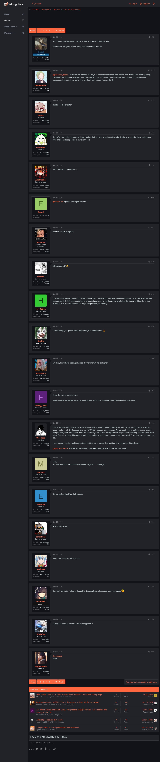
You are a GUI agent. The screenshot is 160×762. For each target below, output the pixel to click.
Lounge (63, 704)
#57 (153, 554)
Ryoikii (150, 697)
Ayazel (38, 730)
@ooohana (57, 656)
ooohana (41, 569)
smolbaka (40, 601)
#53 (153, 423)
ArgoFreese (41, 666)
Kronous (41, 242)
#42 (153, 70)
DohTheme (135, 758)
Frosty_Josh (40, 405)
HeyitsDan (41, 309)
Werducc (40, 438)
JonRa (41, 341)
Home (6, 14)
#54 (153, 457)
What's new (9, 27)
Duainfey (40, 634)
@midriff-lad (58, 201)
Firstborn (40, 147)
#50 (153, 326)
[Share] (149, 37)
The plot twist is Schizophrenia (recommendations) (58, 727)
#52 (153, 391)
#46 (152, 197)
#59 (153, 620)
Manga (56, 715)
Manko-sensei (147, 730)
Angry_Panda (148, 704)
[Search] (37, 3)
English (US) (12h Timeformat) (41, 757)
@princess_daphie (60, 75)
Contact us (61, 757)
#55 (153, 490)
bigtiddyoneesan (42, 704)
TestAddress (148, 712)
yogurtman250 (41, 722)
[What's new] (153, 3)
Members (8, 33)
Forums (7, 20)
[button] (16, 27)
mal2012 (41, 472)
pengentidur (41, 85)
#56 (153, 522)
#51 (153, 358)
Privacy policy (90, 757)
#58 (153, 587)
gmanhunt (40, 537)
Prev (33, 30)
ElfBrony (41, 504)
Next (61, 30)
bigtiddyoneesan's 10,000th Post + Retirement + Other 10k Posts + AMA (67, 702)
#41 (153, 37)
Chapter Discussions (63, 697)
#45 (153, 165)
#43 (152, 101)
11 (56, 30)
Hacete (40, 276)
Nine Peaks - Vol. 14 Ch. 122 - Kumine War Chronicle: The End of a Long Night (69, 694)
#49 (152, 294)
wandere (39, 715)
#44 (152, 133)
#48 (152, 262)
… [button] (53, 30)
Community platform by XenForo (138, 756)
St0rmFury (41, 373)
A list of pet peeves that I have (49, 720)
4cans (41, 115)
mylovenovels (147, 722)
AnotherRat (40, 180)
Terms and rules (75, 757)
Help (100, 757)
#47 (152, 227)
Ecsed (41, 212)
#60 (152, 652)
